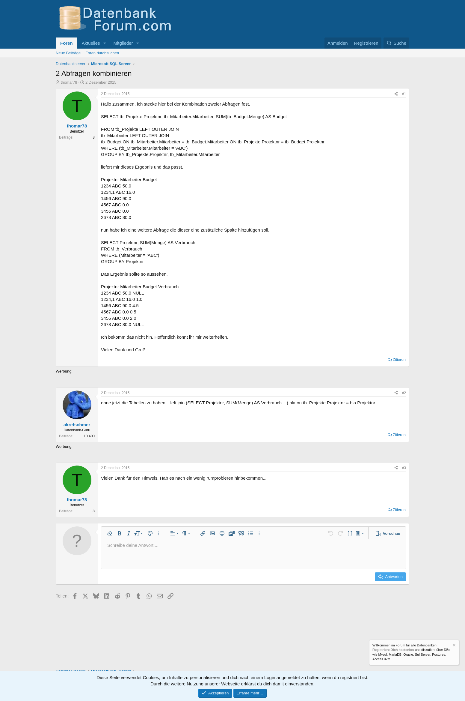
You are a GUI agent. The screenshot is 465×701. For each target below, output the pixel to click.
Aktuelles (91, 43)
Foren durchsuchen (102, 53)
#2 (404, 393)
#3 (404, 468)
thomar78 (69, 82)
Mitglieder (123, 43)
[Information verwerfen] (453, 646)
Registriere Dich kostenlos (393, 650)
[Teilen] (396, 94)
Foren (66, 43)
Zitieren (399, 359)
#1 (404, 94)
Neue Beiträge (68, 53)
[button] (104, 43)
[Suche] (396, 43)
